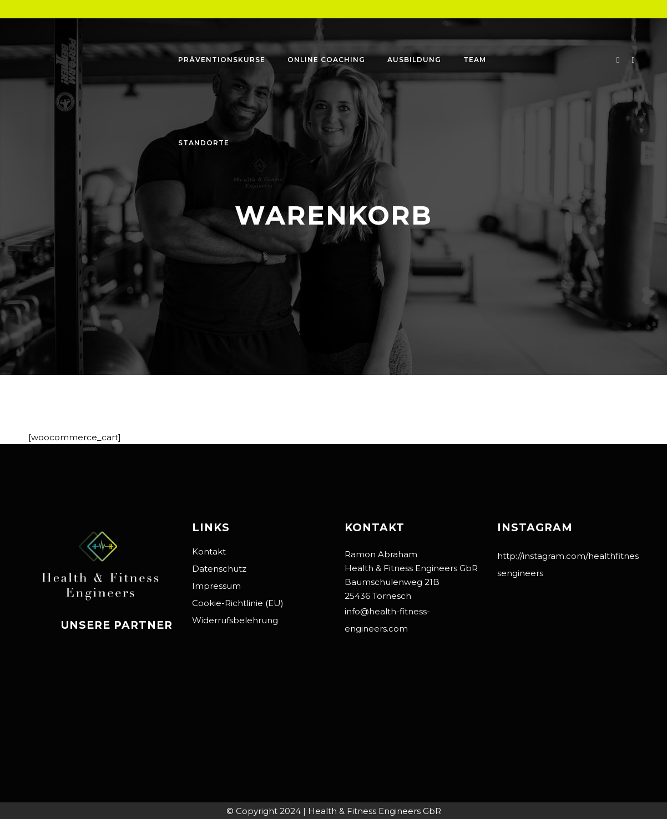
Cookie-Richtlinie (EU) (238, 603)
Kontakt (209, 551)
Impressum (216, 586)
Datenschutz (219, 568)
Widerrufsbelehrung (235, 620)
